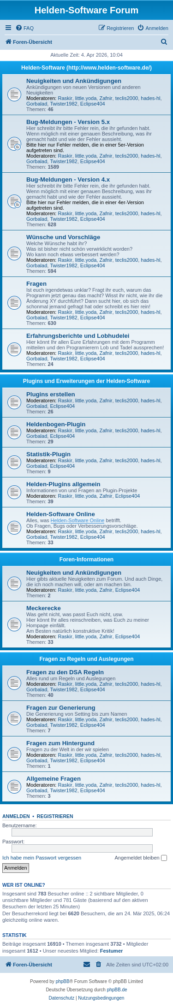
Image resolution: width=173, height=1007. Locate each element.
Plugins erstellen (50, 394)
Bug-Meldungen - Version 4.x (68, 179)
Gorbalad (36, 103)
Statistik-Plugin (48, 454)
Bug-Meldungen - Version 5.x (68, 121)
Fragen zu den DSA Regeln (65, 672)
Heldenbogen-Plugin (55, 424)
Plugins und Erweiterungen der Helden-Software (86, 381)
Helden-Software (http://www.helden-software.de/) (86, 68)
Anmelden (16, 816)
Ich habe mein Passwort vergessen (41, 857)
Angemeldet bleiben (140, 858)
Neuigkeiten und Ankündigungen (73, 80)
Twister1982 (63, 103)
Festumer (111, 951)
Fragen (36, 283)
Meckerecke (43, 608)
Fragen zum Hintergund (60, 743)
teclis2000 (126, 98)
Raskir (65, 98)
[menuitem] (24, 28)
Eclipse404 (92, 103)
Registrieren (55, 816)
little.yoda (85, 98)
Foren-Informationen (86, 559)
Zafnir (105, 98)
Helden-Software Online (60, 514)
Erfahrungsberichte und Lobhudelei (77, 335)
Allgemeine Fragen (53, 778)
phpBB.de (117, 989)
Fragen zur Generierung (60, 707)
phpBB (63, 981)
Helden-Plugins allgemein (63, 484)
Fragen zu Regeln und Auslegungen (86, 659)
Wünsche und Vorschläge (63, 237)
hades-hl (150, 98)
